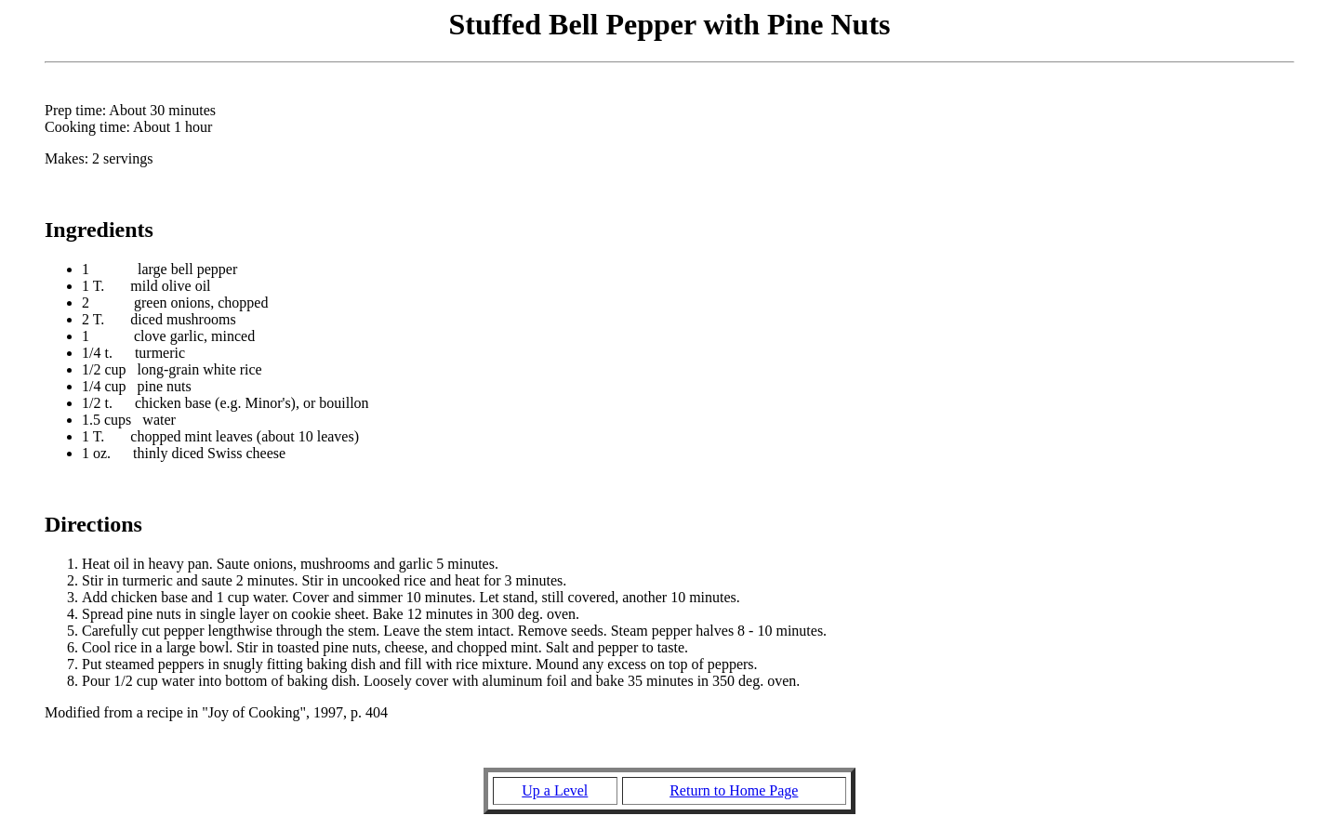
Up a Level (555, 790)
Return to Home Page (734, 790)
